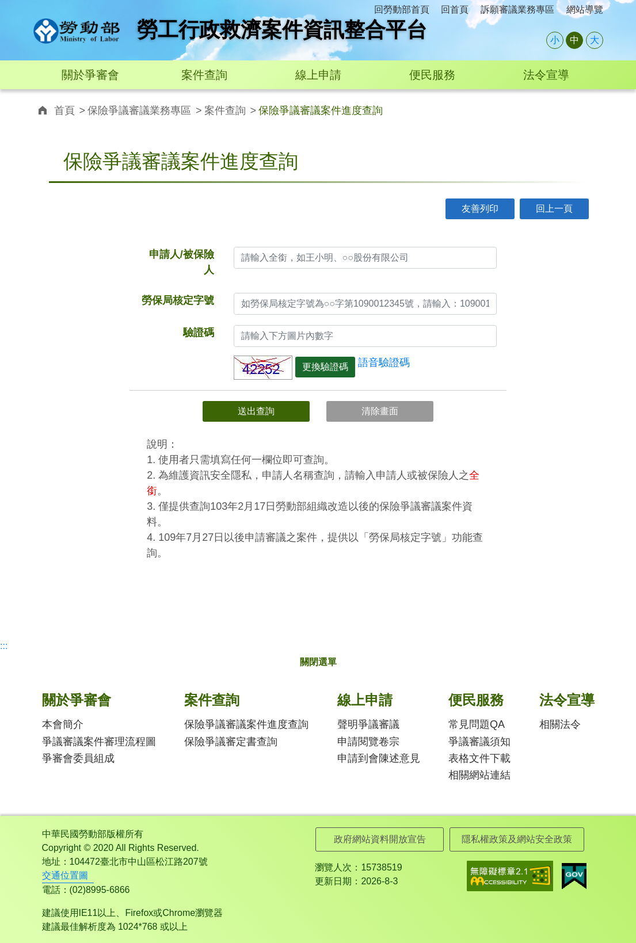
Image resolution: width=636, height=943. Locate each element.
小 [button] (554, 40)
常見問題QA (476, 724)
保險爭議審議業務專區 (139, 110)
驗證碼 (198, 332)
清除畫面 (379, 411)
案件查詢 (204, 74)
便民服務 (432, 74)
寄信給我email (583, 109)
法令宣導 (546, 74)
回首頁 (455, 9)
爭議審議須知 (479, 741)
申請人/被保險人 (181, 262)
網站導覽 (584, 9)
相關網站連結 (479, 775)
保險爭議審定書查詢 (230, 741)
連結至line (557, 109)
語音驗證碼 (384, 362)
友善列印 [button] (480, 208)
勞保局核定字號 (178, 300)
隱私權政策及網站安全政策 (517, 839)
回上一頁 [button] (554, 208)
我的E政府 (574, 876)
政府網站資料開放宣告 (380, 839)
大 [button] (594, 40)
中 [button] (574, 40)
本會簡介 (62, 724)
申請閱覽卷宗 (368, 741)
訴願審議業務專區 (517, 9)
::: (37, 7)
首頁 (64, 110)
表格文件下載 (479, 758)
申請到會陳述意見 (378, 758)
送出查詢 (256, 411)
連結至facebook (505, 109)
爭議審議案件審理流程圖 (99, 741)
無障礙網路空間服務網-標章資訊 (510, 876)
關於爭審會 (90, 74)
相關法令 (560, 724)
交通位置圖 (65, 875)
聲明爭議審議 (368, 724)
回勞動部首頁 (401, 9)
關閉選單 (318, 662)
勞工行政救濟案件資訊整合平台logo (76, 31)
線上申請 (318, 74)
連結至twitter (531, 109)
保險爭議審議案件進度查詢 (246, 724)
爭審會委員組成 (78, 758)
